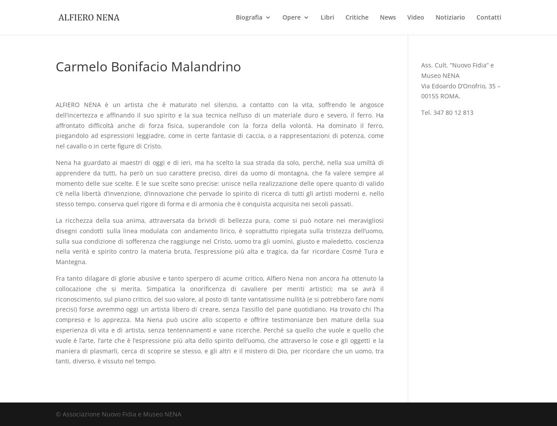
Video (415, 17)
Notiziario (450, 17)
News (388, 17)
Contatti (488, 17)
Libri (327, 17)
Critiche (357, 17)
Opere (291, 17)
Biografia (249, 17)
